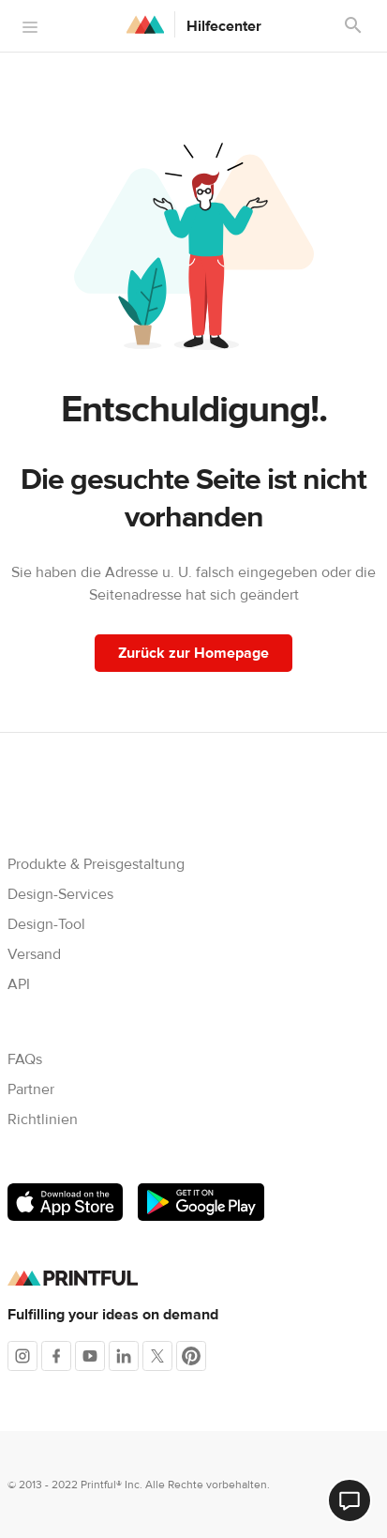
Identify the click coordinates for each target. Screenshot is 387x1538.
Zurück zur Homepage (193, 653)
